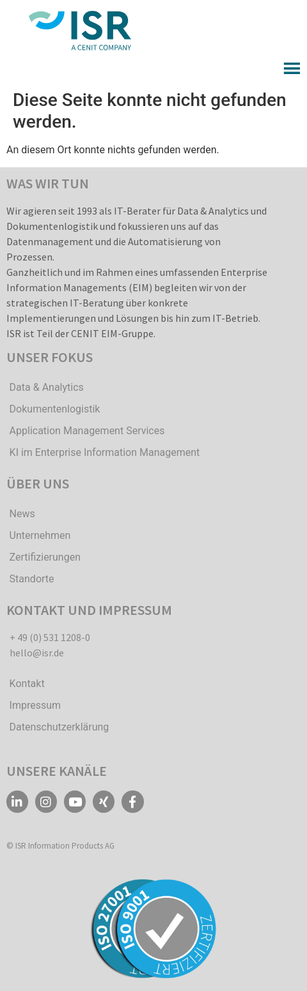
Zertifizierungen (45, 557)
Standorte (32, 579)
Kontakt (27, 683)
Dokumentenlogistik (55, 409)
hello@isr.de (37, 652)
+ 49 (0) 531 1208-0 (50, 637)
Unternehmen (40, 535)
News (22, 514)
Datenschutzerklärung (59, 727)
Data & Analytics (47, 387)
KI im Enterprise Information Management (105, 452)
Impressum (35, 705)
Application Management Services (87, 431)
